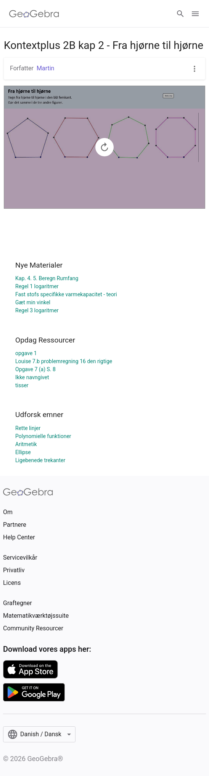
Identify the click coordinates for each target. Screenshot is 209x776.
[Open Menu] (195, 13)
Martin (45, 68)
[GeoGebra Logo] (34, 14)
